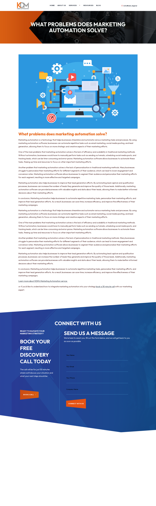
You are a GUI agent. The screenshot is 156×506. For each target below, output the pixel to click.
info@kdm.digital (130, 6)
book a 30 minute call (105, 286)
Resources (88, 5)
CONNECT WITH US (76, 404)
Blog (98, 5)
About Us (61, 5)
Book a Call (29, 395)
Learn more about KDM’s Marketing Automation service (43, 281)
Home (52, 5)
